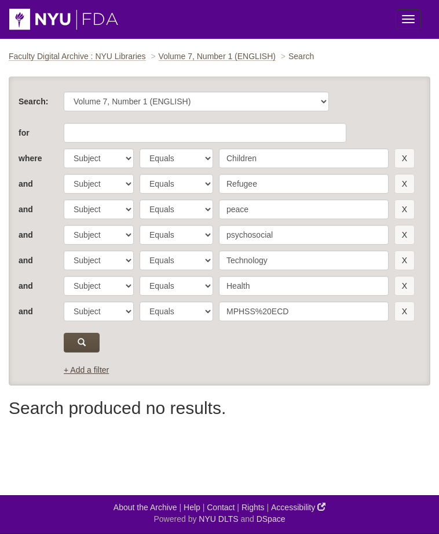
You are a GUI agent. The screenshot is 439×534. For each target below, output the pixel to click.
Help (192, 507)
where (30, 158)
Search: (33, 101)
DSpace (271, 519)
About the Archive (145, 507)
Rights (253, 507)
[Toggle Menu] (408, 19)
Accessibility (298, 507)
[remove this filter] (404, 158)
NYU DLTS (218, 519)
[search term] (304, 158)
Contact (221, 507)
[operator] (176, 158)
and (26, 183)
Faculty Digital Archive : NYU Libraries (77, 56)
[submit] (82, 343)
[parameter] (99, 158)
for (24, 132)
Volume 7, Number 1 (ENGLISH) (217, 56)
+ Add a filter (86, 370)
